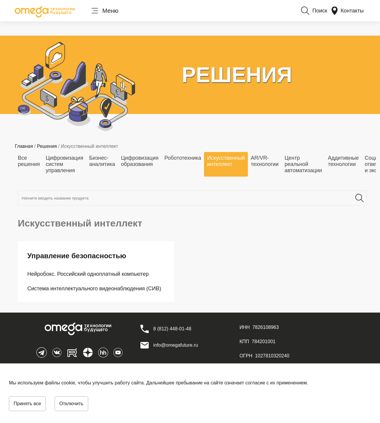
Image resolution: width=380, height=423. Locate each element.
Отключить (71, 403)
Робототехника (182, 158)
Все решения (29, 161)
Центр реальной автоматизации (303, 164)
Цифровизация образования (140, 161)
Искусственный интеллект (226, 161)
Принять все (27, 403)
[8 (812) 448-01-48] (172, 329)
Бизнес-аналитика (102, 161)
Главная (24, 146)
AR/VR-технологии (265, 161)
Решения (47, 146)
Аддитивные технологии (343, 161)
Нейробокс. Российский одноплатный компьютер (88, 274)
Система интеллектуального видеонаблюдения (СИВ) (94, 288)
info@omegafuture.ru (175, 345)
